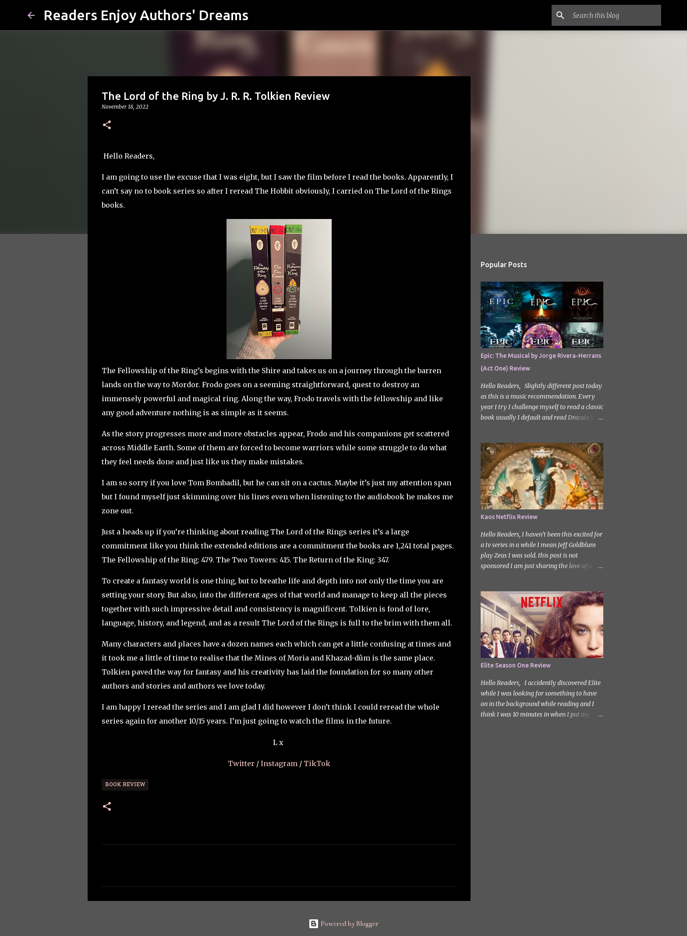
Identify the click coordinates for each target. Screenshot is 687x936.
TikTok (317, 763)
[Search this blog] (615, 15)
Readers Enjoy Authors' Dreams (145, 15)
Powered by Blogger (343, 924)
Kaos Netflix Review (509, 516)
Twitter (242, 763)
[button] (107, 125)
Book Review (125, 785)
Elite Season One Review (516, 665)
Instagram (280, 763)
